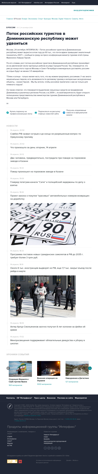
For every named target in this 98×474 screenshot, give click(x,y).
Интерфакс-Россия (52, 3)
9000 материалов (44, 384)
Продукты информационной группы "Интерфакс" (41, 427)
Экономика (32, 19)
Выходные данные (42, 463)
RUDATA (47, 439)
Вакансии (51, 398)
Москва (55, 19)
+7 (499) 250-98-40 (70, 419)
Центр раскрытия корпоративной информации (55, 442)
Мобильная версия (9, 3)
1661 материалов (15, 385)
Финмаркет (65, 3)
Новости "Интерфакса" (51, 435)
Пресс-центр (39, 398)
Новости (67, 19)
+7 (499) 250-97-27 (20, 421)
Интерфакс (49, 10)
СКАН (46, 437)
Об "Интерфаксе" (25, 3)
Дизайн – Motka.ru (72, 460)
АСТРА (9, 445)
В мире (24, 19)
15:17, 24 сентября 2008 (25, 28)
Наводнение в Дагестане (77, 378)
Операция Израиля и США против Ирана (19, 380)
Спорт (40, 19)
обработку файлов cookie (32, 416)
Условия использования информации (48, 460)
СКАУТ (9, 441)
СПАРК (9, 437)
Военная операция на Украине (47, 379)
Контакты (10, 398)
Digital (61, 19)
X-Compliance (11, 439)
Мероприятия (81, 398)
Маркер (10, 443)
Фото (81, 19)
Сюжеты (75, 19)
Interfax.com (38, 3)
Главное (9, 19)
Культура (47, 19)
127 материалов (72, 382)
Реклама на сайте (65, 398)
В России (17, 19)
